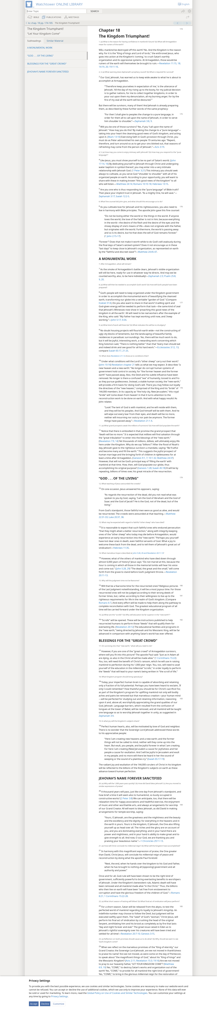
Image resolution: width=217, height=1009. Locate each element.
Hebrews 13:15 (160, 184)
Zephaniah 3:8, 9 (143, 121)
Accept (33, 1003)
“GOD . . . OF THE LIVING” (40, 55)
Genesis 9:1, (139, 457)
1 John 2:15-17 (112, 236)
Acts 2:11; (131, 960)
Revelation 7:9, (107, 441)
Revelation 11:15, (168, 63)
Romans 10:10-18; (142, 184)
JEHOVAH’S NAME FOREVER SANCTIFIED (48, 71)
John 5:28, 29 (123, 568)
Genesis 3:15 (147, 933)
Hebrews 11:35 (121, 547)
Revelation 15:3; (144, 960)
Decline (45, 1003)
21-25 (125, 350)
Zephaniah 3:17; (107, 196)
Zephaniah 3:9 (106, 715)
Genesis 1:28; (145, 468)
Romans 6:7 (105, 602)
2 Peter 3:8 (126, 798)
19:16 (156, 960)
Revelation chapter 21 (123, 364)
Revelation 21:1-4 (118, 356)
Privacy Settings (59, 996)
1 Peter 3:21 (138, 170)
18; (179, 63)
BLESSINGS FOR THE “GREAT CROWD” (47, 63)
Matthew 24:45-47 (147, 251)
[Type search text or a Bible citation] (55, 11)
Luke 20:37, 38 (116, 517)
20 (102, 279)
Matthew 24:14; (125, 184)
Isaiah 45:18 (158, 468)
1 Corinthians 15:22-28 (116, 896)
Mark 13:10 (114, 136)
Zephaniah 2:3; (156, 276)
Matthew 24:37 (165, 457)
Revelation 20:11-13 (155, 553)
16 (106, 163)
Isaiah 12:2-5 (122, 196)
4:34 (123, 319)
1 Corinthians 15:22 (165, 658)
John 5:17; (116, 319)
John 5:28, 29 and (140, 553)
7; (147, 457)
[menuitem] (189, 11)
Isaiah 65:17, (115, 350)
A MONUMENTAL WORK (39, 47)
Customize (58, 1003)
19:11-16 (113, 66)
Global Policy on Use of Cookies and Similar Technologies (117, 993)
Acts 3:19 (159, 146)
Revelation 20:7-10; (131, 933)
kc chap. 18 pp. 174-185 (39, 23)
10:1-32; (152, 457)
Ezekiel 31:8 (105, 303)
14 (116, 441)
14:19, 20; (104, 66)
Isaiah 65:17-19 (156, 759)
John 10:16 (105, 364)
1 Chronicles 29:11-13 (152, 841)
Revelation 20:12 (124, 626)
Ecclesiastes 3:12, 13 (167, 347)
